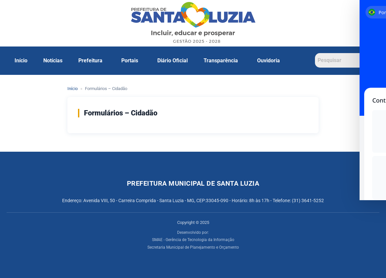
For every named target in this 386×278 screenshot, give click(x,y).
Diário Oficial (172, 60)
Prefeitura (90, 60)
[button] (92, 60)
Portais (129, 60)
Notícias (52, 60)
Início (21, 60)
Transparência (221, 60)
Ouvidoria (268, 60)
